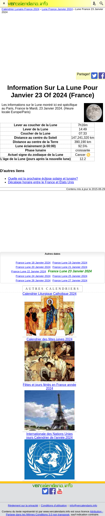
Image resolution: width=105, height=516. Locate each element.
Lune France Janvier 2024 (57, 9)
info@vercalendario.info (83, 505)
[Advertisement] (51, 44)
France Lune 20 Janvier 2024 (33, 267)
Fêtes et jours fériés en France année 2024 (49, 386)
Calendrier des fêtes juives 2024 (50, 339)
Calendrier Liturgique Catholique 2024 (49, 293)
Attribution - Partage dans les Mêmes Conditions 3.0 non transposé (54, 513)
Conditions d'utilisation (54, 505)
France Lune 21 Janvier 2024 (69, 267)
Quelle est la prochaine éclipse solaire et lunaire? (43, 178)
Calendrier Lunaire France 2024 (20, 9)
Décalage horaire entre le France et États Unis (41, 182)
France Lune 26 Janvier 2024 (33, 280)
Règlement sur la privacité (23, 505)
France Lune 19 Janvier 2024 (69, 262)
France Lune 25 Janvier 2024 (69, 276)
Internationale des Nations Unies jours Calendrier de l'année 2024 (49, 435)
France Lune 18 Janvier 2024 (33, 262)
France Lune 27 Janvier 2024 (69, 280)
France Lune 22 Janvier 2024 (28, 271)
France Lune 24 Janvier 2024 (33, 276)
